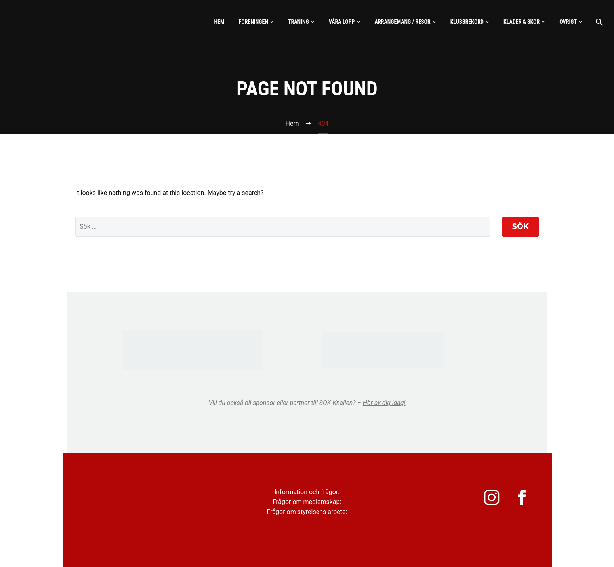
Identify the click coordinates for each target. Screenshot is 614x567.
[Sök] (598, 22)
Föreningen (253, 22)
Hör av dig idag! (384, 403)
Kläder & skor (521, 22)
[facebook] (522, 500)
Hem (219, 22)
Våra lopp (342, 22)
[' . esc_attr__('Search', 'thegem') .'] (282, 227)
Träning (298, 22)
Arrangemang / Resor (403, 22)
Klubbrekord (467, 22)
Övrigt (568, 22)
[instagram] (487, 500)
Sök (520, 226)
